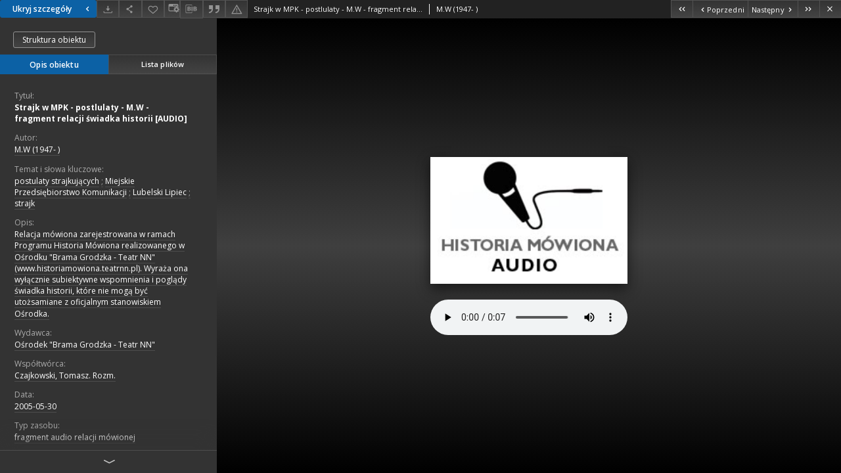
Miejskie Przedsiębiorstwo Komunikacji (74, 186)
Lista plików (162, 64)
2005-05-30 (35, 406)
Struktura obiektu (54, 39)
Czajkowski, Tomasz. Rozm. (65, 375)
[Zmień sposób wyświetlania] (172, 9)
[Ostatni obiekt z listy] (808, 9)
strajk (24, 203)
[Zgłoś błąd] (236, 9)
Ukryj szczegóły (52, 8)
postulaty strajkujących (56, 181)
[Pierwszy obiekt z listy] (682, 9)
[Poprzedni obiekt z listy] (720, 9)
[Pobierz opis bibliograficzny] (191, 9)
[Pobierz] (108, 9)
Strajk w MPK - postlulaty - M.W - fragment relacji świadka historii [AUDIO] (100, 113)
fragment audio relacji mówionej (74, 437)
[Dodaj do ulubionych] (153, 9)
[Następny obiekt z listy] (773, 9)
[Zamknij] (830, 9)
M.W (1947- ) (37, 149)
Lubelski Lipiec (160, 192)
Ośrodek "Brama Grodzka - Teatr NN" (84, 344)
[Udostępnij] (130, 9)
